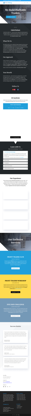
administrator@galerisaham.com (7, 382)
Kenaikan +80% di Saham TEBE (21, 398)
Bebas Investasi (19, 407)
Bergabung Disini (15, 268)
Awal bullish (22, 157)
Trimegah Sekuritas (19, 406)
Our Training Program (15, 137)
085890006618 (8, 381)
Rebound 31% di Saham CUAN (21, 394)
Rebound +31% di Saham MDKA (21, 397)
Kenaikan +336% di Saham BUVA (21, 399)
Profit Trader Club (18, 288)
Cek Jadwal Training (15, 292)
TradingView (18, 405)
